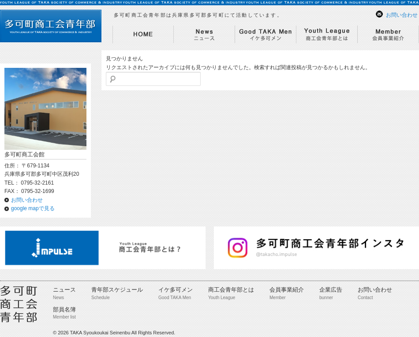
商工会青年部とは (231, 289)
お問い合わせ (402, 15)
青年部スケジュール (117, 289)
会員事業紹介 (286, 289)
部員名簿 (64, 309)
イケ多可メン (175, 289)
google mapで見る (33, 208)
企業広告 (330, 289)
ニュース (64, 289)
